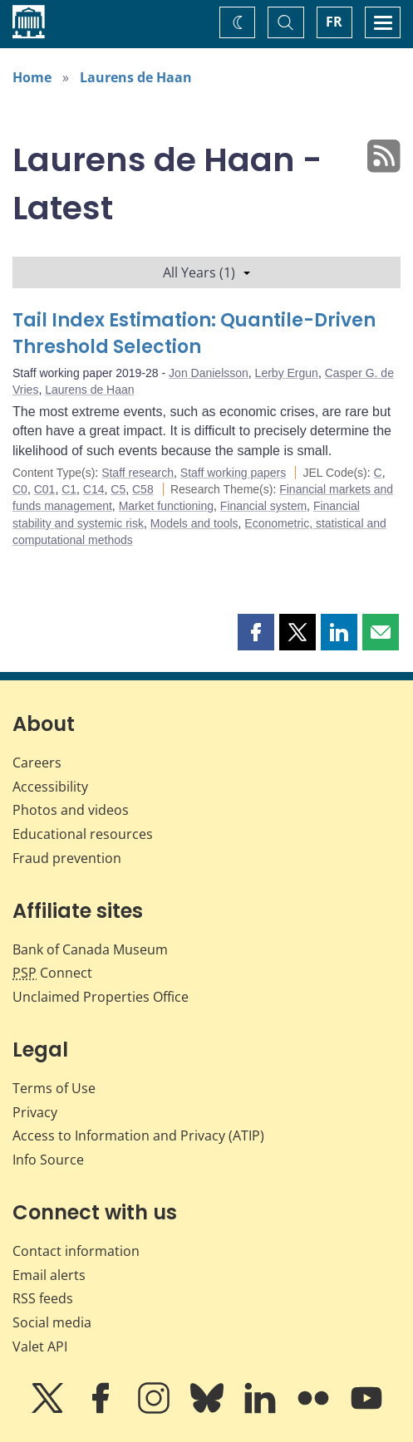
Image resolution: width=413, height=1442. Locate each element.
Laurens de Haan (136, 77)
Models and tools (194, 523)
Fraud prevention (66, 858)
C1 (68, 489)
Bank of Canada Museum (90, 949)
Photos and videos (70, 810)
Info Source (48, 1159)
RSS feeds (42, 1298)
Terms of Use (54, 1088)
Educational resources (82, 834)
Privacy (34, 1112)
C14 (94, 489)
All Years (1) (206, 272)
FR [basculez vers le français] (334, 21)
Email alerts (49, 1275)
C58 (143, 489)
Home (32, 77)
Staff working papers (233, 472)
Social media (51, 1322)
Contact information (76, 1251)
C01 (45, 489)
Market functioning (166, 506)
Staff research (137, 472)
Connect (52, 973)
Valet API (39, 1346)
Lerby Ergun (286, 373)
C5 (118, 489)
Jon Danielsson (208, 373)
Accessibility (50, 786)
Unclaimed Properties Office (100, 997)
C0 (19, 489)
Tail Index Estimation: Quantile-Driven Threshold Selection (194, 333)
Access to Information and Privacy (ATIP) (138, 1135)
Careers (36, 762)
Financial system (263, 506)
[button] (256, 632)
